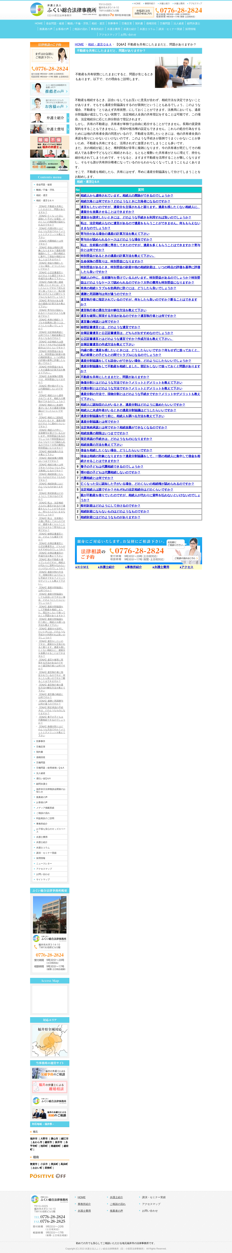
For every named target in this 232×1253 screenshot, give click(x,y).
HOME (79, 44)
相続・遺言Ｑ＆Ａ (100, 44)
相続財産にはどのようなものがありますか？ (110, 517)
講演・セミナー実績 (154, 1197)
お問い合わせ (150, 1210)
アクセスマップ (151, 1203)
